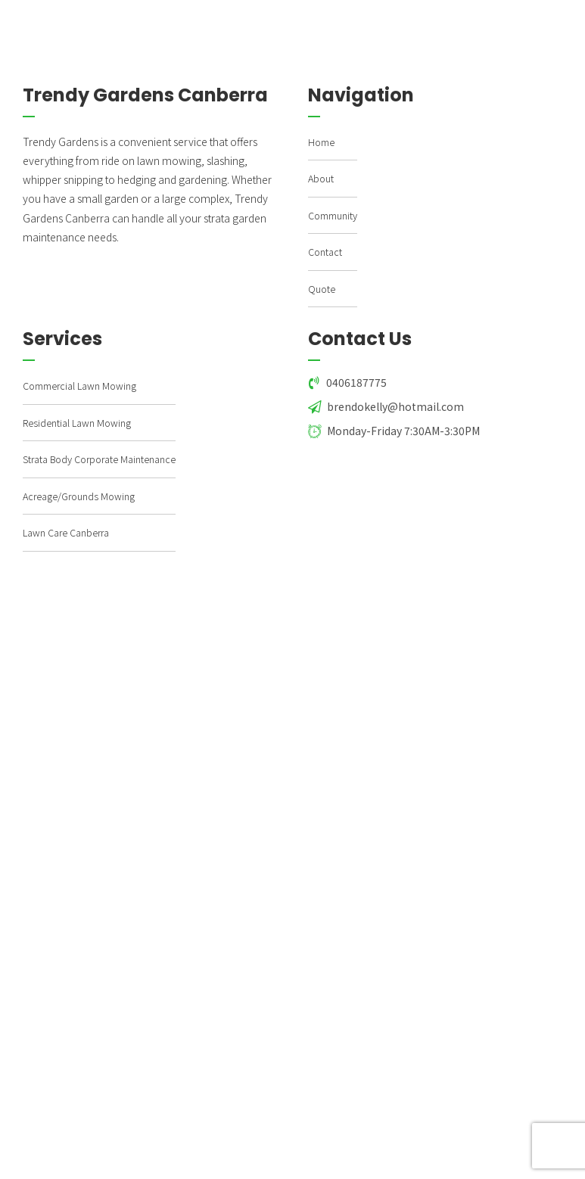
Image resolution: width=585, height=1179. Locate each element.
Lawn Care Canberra (66, 532)
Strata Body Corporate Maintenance (99, 459)
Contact (325, 251)
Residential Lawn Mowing (77, 422)
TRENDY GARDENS (145, 20)
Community (332, 215)
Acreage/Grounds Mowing (79, 496)
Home (321, 142)
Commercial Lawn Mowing (79, 385)
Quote (321, 289)
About (321, 178)
